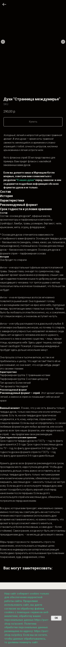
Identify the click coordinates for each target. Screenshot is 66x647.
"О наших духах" (25, 180)
